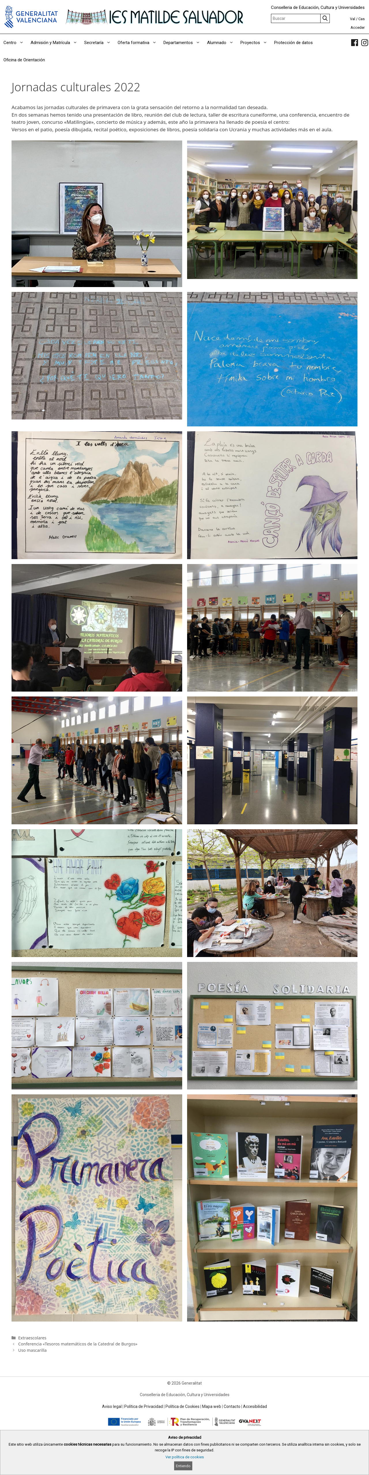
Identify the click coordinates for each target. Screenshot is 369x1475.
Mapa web (211, 1406)
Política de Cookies (182, 1406)
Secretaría (99, 42)
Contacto (232, 1406)
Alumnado (222, 42)
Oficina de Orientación (24, 59)
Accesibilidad (255, 1406)
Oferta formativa (139, 42)
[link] (354, 42)
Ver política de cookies (184, 1457)
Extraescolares (32, 1338)
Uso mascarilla (32, 1350)
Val (352, 19)
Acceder (358, 27)
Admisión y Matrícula (56, 42)
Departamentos (183, 42)
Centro (15, 42)
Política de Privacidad (143, 1406)
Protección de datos (293, 42)
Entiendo (183, 1466)
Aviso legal (112, 1406)
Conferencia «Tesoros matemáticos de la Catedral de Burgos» (78, 1344)
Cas (361, 19)
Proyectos (255, 42)
